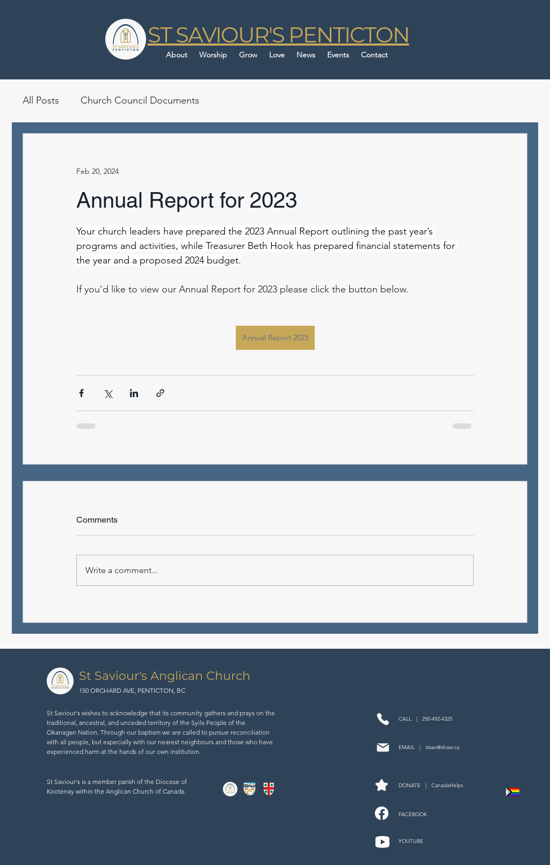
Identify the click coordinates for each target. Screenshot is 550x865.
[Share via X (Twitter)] (108, 393)
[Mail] (382, 747)
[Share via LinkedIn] (134, 393)
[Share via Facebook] (81, 393)
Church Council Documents (140, 100)
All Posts (41, 100)
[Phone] (382, 718)
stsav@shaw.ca (442, 747)
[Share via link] (160, 393)
